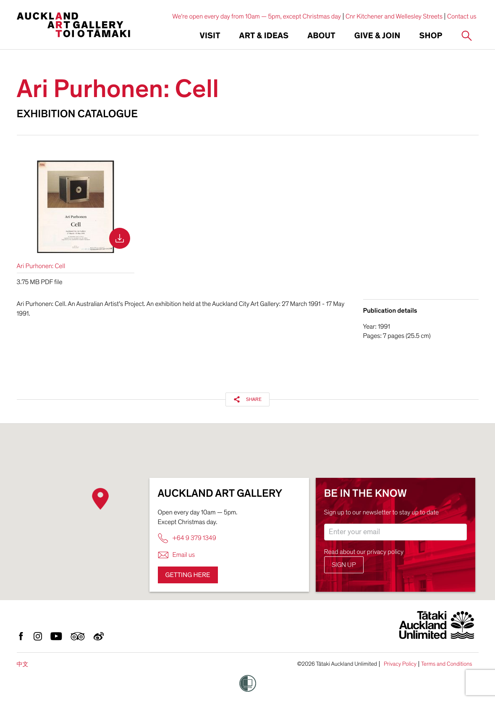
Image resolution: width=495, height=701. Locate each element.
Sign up (344, 564)
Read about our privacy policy (364, 551)
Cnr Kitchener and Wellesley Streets (394, 16)
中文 (23, 664)
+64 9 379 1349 (187, 538)
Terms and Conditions (446, 664)
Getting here (187, 575)
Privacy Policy (400, 664)
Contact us (462, 16)
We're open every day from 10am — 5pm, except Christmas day (256, 16)
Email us (176, 555)
